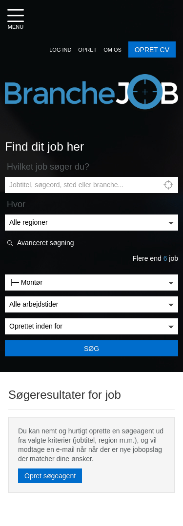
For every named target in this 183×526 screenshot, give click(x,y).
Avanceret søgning (45, 243)
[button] (60, 50)
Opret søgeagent (50, 476)
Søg (91, 348)
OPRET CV (152, 50)
